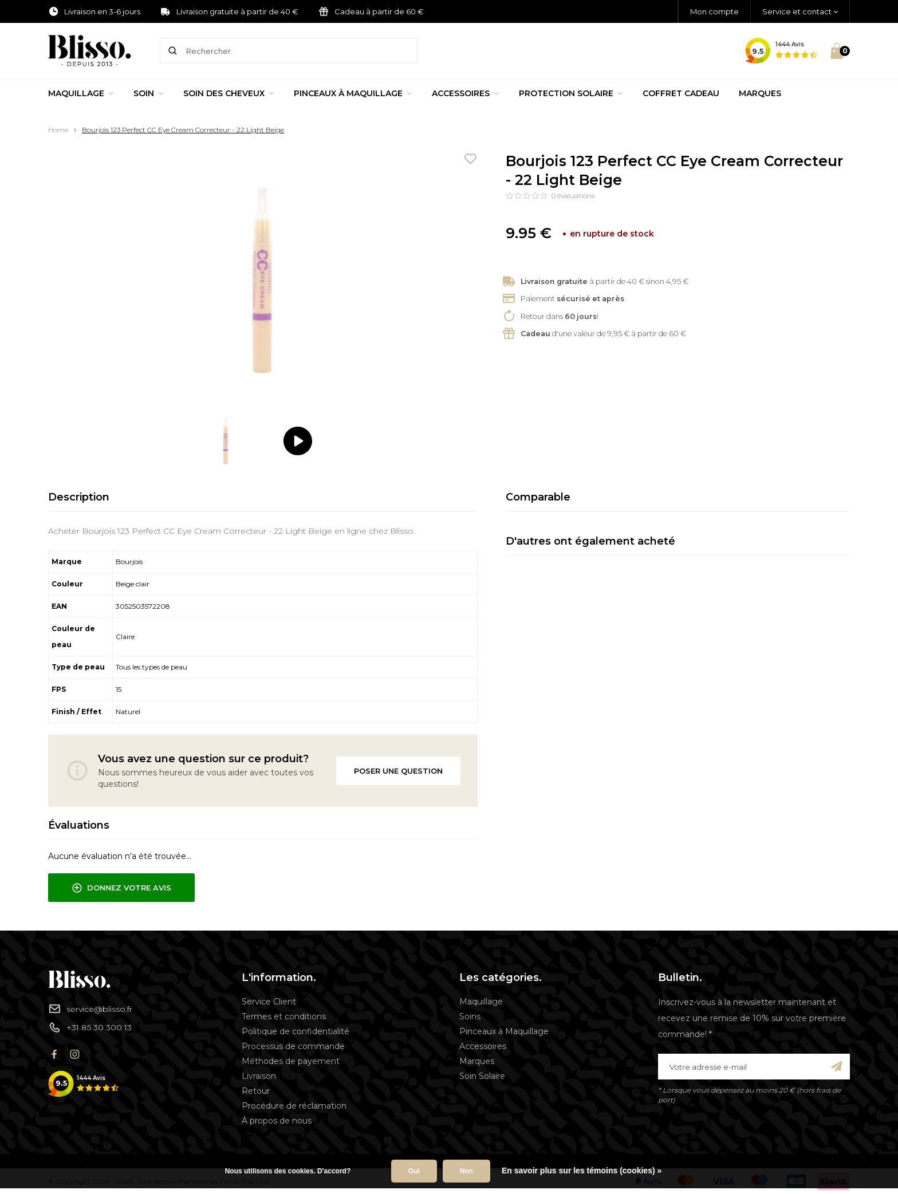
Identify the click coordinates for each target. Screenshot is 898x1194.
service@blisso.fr (90, 1008)
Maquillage (81, 93)
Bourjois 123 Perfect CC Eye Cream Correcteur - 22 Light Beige (183, 129)
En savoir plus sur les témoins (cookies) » (581, 1170)
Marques (760, 93)
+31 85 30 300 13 (90, 1027)
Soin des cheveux (228, 93)
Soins (469, 1016)
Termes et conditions (284, 1016)
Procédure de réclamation (294, 1106)
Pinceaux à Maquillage (353, 93)
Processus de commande (293, 1046)
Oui (414, 1171)
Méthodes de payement (291, 1061)
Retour (256, 1091)
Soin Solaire (482, 1076)
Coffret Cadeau (681, 93)
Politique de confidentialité (295, 1031)
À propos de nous (277, 1121)
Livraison (259, 1076)
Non (466, 1171)
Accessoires (465, 93)
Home (58, 129)
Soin (148, 93)
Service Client (269, 1001)
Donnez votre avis (121, 888)
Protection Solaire (571, 93)
